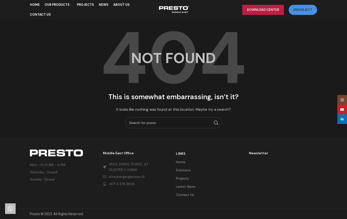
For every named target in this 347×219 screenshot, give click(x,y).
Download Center (263, 11)
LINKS (180, 153)
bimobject (303, 11)
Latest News (185, 186)
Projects (182, 178)
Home (180, 162)
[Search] (173, 124)
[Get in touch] (10, 208)
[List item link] (130, 184)
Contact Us (185, 195)
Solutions (183, 170)
